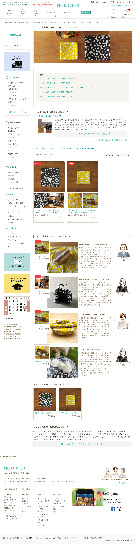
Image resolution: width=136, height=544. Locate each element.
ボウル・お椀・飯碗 (15, 203)
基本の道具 (12, 141)
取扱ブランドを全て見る (17, 112)
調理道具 (11, 176)
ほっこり (84, 359)
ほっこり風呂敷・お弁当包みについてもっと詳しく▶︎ (91, 134)
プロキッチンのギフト (16, 134)
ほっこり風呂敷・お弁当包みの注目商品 (58, 92)
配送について (8, 497)
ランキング (14, 46)
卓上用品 (11, 216)
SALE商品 (11, 131)
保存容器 (11, 137)
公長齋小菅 (12, 89)
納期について (8, 502)
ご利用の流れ (8, 494)
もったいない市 (13, 128)
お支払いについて (10, 500)
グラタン (11, 157)
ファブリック (13, 240)
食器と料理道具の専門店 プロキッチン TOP (20, 23)
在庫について (8, 508)
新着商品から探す (16, 35)
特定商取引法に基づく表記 (93, 538)
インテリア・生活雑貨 (16, 243)
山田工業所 (12, 105)
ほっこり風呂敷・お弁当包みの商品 (57, 83)
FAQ (66, 538)
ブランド (44, 149)
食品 (9, 246)
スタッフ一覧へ (126, 236)
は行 (50, 23)
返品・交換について (11, 505)
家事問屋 (11, 86)
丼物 (9, 150)
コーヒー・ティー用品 (16, 189)
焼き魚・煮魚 (13, 154)
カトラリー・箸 (13, 213)
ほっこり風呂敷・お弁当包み (83, 23)
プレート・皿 (13, 200)
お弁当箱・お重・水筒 (16, 219)
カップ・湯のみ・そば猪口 (18, 206)
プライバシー (75, 538)
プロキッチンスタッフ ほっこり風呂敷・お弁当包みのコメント (67, 87)
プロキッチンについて (42, 538)
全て (37, 149)
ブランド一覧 (41, 23)
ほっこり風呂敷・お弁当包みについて (58, 96)
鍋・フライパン (13, 172)
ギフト (114, 14)
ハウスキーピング (14, 237)
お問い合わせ (57, 538)
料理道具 (9, 13)
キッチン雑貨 (13, 182)
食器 (22, 13)
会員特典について (10, 516)
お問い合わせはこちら (120, 5)
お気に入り (126, 12)
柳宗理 (10, 102)
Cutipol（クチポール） (16, 83)
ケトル (10, 185)
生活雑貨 (35, 13)
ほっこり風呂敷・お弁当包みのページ (113, 140)
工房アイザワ (13, 92)
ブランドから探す (15, 77)
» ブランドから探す (52, 16)
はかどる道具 (13, 144)
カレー (10, 147)
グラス (10, 209)
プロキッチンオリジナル (62, 23)
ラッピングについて (11, 519)
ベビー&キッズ (13, 222)
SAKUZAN (12, 96)
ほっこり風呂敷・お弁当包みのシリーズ (58, 78)
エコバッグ (12, 233)
